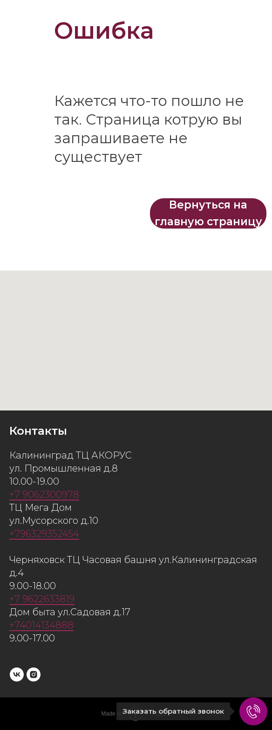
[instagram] (34, 674)
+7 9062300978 (44, 494)
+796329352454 (44, 533)
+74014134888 (41, 625)
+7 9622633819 (42, 599)
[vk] (17, 674)
